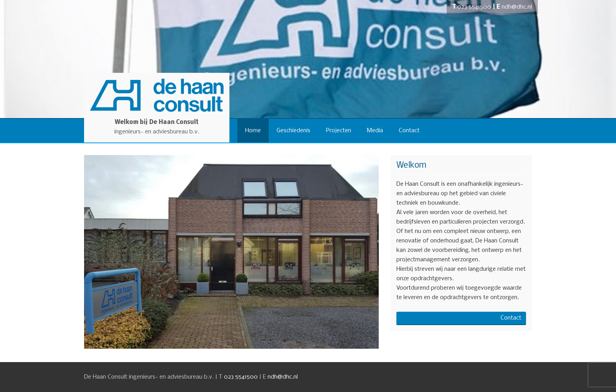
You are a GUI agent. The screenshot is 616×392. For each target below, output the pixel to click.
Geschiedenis (293, 131)
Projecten (338, 131)
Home (253, 131)
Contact (409, 131)
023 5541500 (474, 7)
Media (375, 131)
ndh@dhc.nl (517, 7)
